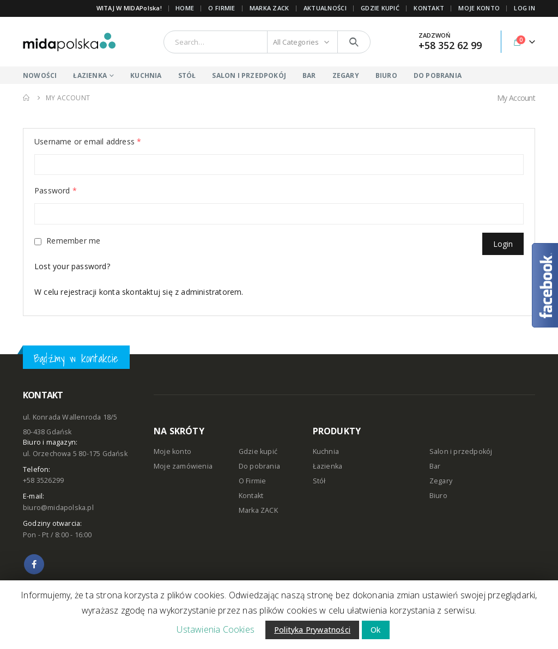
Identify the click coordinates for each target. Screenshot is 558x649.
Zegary (440, 481)
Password (55, 190)
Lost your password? (72, 266)
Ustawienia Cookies (215, 629)
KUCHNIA (145, 75)
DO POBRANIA (438, 75)
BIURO (386, 75)
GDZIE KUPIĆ (380, 8)
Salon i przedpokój (461, 451)
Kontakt (251, 495)
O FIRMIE (221, 8)
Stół (319, 481)
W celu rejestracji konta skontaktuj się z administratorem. (139, 292)
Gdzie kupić (258, 451)
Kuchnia (326, 451)
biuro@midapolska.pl (58, 507)
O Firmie (252, 481)
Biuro (438, 495)
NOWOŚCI (40, 75)
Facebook (34, 564)
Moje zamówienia (183, 466)
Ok (375, 629)
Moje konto (172, 451)
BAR (309, 75)
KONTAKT (429, 8)
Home (184, 8)
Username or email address (87, 141)
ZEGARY (345, 75)
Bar (435, 466)
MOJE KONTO (479, 8)
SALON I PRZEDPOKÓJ (249, 75)
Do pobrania (259, 466)
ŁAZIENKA (90, 75)
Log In (524, 8)
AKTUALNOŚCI (325, 8)
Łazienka (328, 466)
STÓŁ (187, 75)
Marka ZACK (269, 8)
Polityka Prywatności (312, 629)
